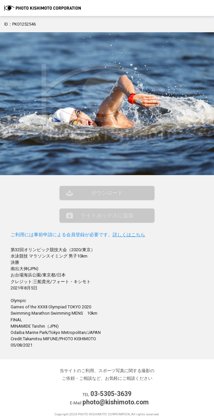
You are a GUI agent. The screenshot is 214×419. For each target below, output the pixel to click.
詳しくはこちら (129, 235)
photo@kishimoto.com (115, 402)
